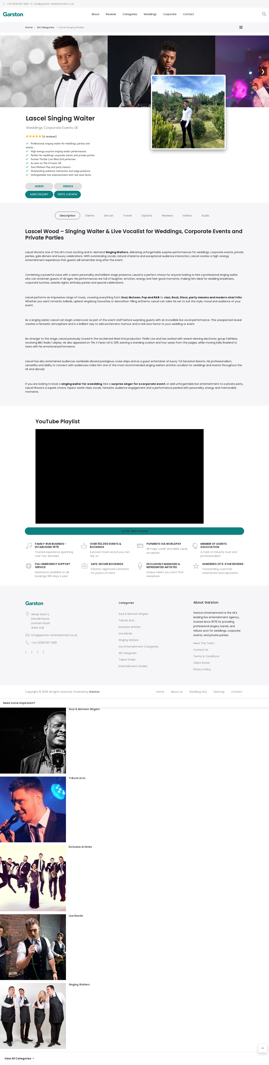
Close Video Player (134, 531)
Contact (188, 14)
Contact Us (200, 650)
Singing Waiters (129, 640)
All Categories (45, 27)
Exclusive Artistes (130, 627)
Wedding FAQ (198, 692)
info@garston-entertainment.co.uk (54, 635)
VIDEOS (68, 186)
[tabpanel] (134, 311)
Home (29, 27)
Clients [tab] (89, 215)
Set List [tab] (108, 215)
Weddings (150, 14)
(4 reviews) (41, 136)
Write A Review (67, 194)
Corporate (170, 14)
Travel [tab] (127, 215)
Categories (130, 14)
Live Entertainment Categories (138, 646)
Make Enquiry (39, 194)
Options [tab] (146, 215)
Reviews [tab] (167, 215)
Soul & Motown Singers (133, 614)
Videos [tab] (187, 215)
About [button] (95, 14)
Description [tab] (67, 215)
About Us (177, 692)
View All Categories (19, 1058)
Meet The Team (203, 643)
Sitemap (219, 692)
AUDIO (39, 186)
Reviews (111, 14)
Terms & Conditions (206, 656)
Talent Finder (127, 659)
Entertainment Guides (133, 666)
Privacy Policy (202, 669)
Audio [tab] (205, 215)
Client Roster (201, 663)
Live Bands (125, 633)
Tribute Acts (126, 620)
